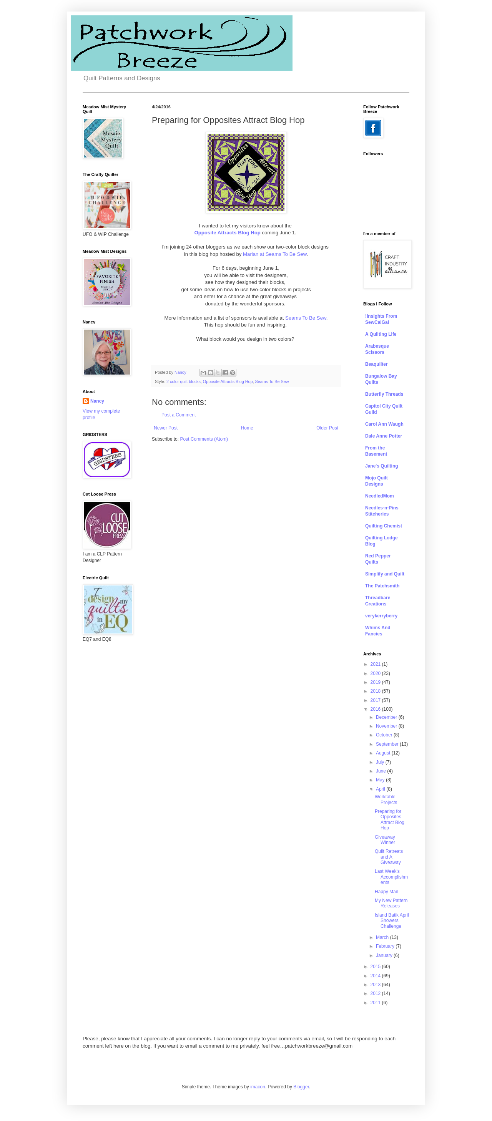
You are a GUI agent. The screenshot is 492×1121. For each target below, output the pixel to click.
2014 (376, 975)
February (386, 946)
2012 (376, 993)
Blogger (301, 1086)
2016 (376, 709)
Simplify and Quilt (384, 574)
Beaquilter (376, 364)
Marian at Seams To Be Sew (273, 254)
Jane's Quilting (381, 466)
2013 (376, 984)
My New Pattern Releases (391, 903)
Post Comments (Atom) (204, 439)
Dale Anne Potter (383, 436)
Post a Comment (178, 415)
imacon (257, 1086)
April (381, 789)
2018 (376, 691)
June (381, 771)
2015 (376, 966)
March (383, 937)
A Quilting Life (381, 334)
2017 (376, 700)
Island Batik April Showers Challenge (392, 920)
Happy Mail (386, 891)
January (385, 955)
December (387, 717)
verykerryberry (381, 616)
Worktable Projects (386, 799)
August (384, 753)
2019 (376, 682)
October (385, 735)
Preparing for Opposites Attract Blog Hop (389, 820)
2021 (376, 664)
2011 (376, 1002)
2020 (376, 673)
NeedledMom (379, 496)
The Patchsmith (382, 586)
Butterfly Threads (384, 394)
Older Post (327, 428)
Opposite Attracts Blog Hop (227, 232)
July (381, 762)
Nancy (97, 401)
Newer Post (166, 428)
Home (247, 428)
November (387, 726)
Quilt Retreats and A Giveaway (389, 857)
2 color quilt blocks (183, 381)
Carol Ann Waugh (384, 424)
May (381, 780)
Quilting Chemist (383, 526)
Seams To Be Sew (305, 318)
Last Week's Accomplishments (391, 877)
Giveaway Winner (385, 839)
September (388, 744)
